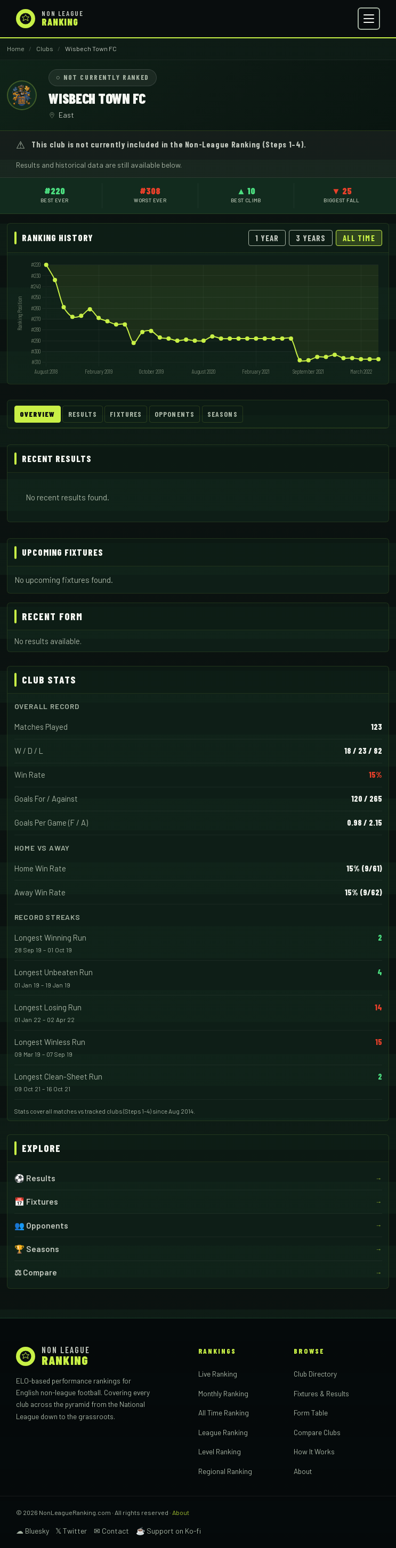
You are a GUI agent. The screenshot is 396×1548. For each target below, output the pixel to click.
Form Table (311, 1412)
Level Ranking (219, 1451)
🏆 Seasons (36, 1249)
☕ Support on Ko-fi (168, 1530)
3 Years (311, 238)
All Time (359, 238)
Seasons (222, 413)
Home (16, 48)
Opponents (175, 413)
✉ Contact (111, 1530)
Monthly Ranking (223, 1393)
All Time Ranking (223, 1412)
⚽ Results (34, 1178)
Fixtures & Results (321, 1393)
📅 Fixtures (36, 1201)
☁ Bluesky (32, 1530)
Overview (37, 413)
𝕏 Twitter (71, 1530)
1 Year (267, 238)
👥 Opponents (41, 1225)
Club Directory (315, 1373)
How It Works (314, 1451)
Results (83, 413)
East (66, 114)
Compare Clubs (317, 1432)
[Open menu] (369, 18)
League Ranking (223, 1432)
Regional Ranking (225, 1471)
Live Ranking (217, 1373)
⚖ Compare (35, 1272)
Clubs (44, 48)
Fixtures (126, 413)
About (303, 1471)
